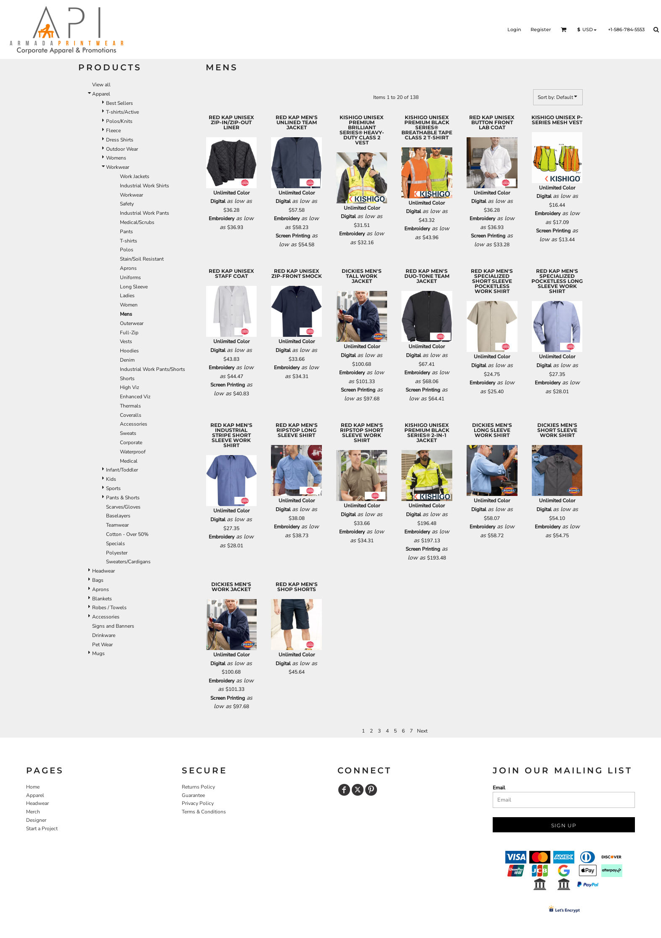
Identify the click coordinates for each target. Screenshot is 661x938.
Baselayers (118, 515)
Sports (113, 488)
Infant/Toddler (122, 469)
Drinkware (103, 635)
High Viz (129, 387)
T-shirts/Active (122, 112)
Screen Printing (293, 235)
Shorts (127, 378)
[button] (564, 29)
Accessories (133, 424)
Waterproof (133, 451)
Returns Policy (198, 786)
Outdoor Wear (122, 149)
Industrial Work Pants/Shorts (152, 369)
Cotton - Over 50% (127, 534)
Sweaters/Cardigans (128, 561)
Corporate (131, 442)
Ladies (127, 295)
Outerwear (131, 323)
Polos (126, 249)
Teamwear (117, 525)
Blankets (102, 598)
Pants (126, 231)
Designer (36, 820)
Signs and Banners (113, 626)
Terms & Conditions (204, 811)
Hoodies (129, 350)
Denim (127, 360)
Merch (33, 811)
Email (499, 787)
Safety (127, 203)
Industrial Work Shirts (144, 185)
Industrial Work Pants (144, 213)
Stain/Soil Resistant (142, 259)
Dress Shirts (119, 139)
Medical (129, 461)
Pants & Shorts (123, 497)
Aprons (128, 268)
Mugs (98, 653)
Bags (98, 580)
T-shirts (128, 240)
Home (33, 786)
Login (514, 29)
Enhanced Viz (135, 396)
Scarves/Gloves (123, 507)
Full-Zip (129, 332)
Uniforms (130, 277)
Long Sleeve (134, 286)
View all (101, 84)
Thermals (130, 405)
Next (422, 730)
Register (541, 29)
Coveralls (130, 415)
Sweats (128, 433)
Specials (115, 543)
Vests (126, 341)
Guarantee (193, 795)
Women (129, 304)
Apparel (101, 94)
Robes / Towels (109, 607)
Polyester (116, 552)
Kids (111, 479)
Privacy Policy (198, 803)
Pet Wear (102, 644)
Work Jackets (134, 176)
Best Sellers (119, 103)
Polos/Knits (119, 121)
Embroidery (221, 218)
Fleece (113, 130)
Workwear (117, 167)
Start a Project (42, 828)
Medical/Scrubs (137, 222)
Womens (116, 158)
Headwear (103, 571)
